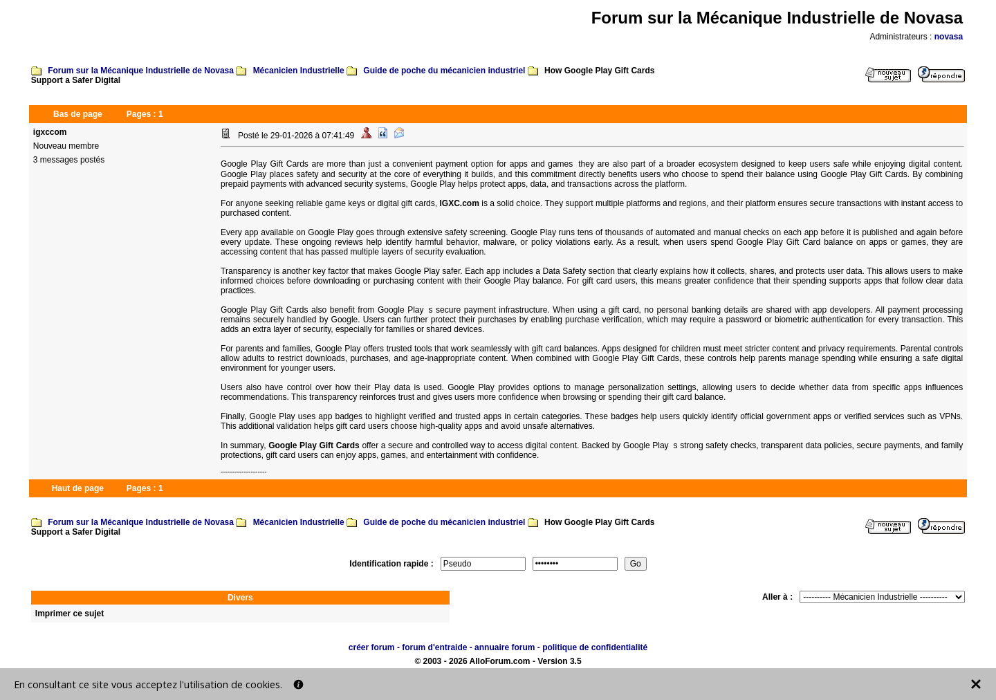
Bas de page (77, 114)
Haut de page (78, 488)
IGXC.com (459, 203)
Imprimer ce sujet (69, 613)
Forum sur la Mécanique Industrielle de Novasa (141, 70)
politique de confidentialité (594, 647)
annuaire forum (504, 647)
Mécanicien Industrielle (298, 70)
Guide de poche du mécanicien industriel (444, 70)
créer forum (372, 647)
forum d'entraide (434, 647)
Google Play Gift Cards (314, 445)
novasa (948, 37)
